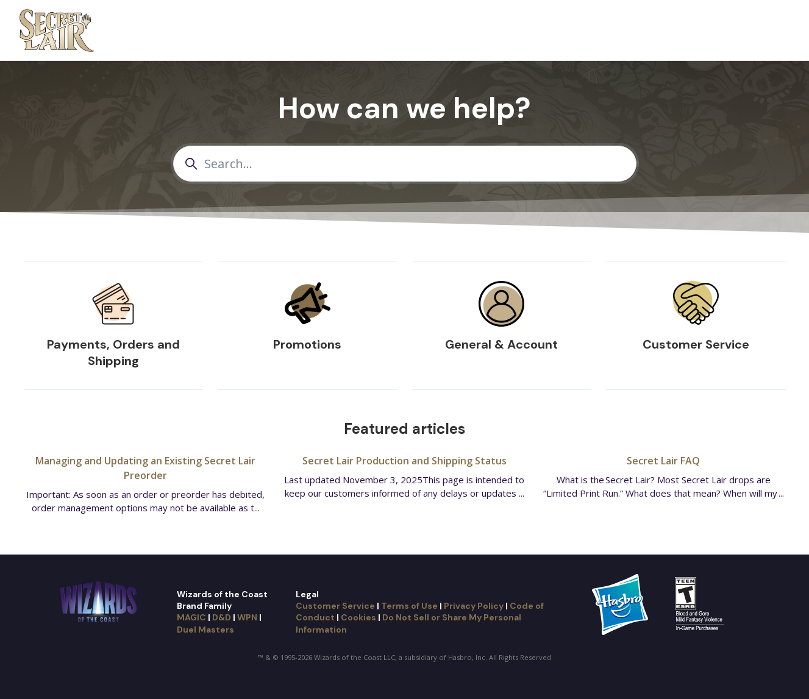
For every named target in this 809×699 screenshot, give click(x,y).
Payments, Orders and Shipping (113, 352)
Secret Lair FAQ (663, 460)
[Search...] (404, 164)
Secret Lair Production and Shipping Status (404, 460)
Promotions (307, 344)
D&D (221, 617)
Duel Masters (205, 629)
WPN (247, 617)
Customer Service (696, 344)
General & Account (501, 344)
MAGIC (191, 617)
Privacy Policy (474, 605)
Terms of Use (409, 605)
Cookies (358, 617)
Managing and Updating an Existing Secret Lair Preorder (145, 468)
